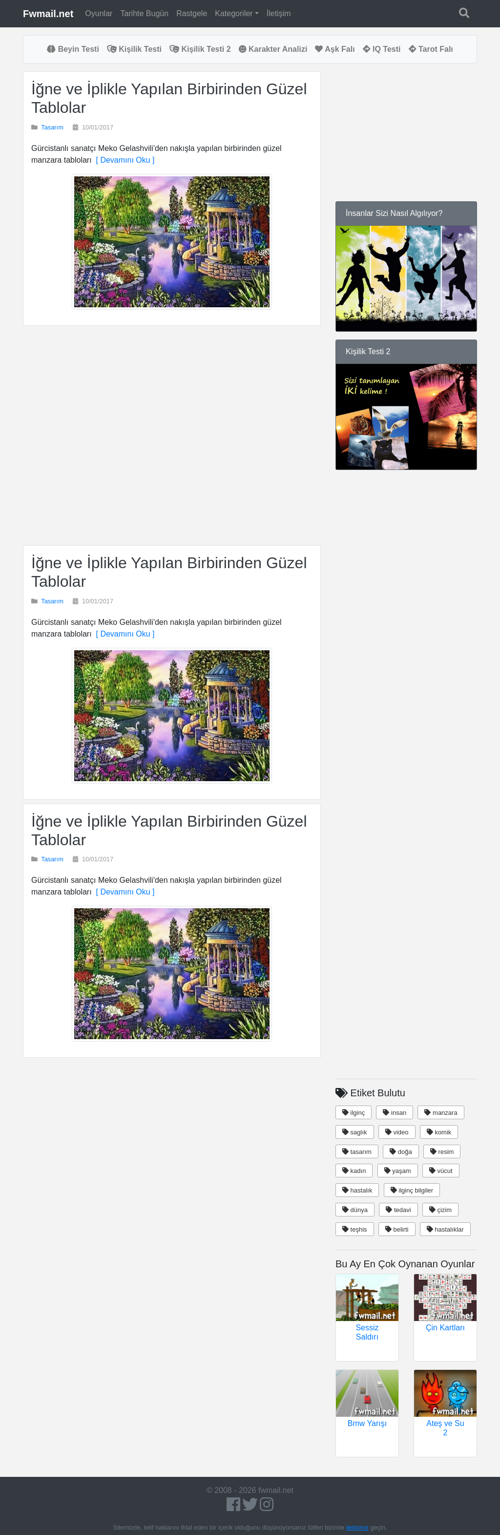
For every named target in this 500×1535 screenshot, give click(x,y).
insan (394, 1112)
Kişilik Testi (134, 49)
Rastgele (191, 13)
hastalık (357, 1190)
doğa (401, 1151)
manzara (440, 1112)
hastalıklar (445, 1229)
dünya (355, 1210)
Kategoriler (233, 13)
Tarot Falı (431, 49)
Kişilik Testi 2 (200, 49)
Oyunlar (98, 13)
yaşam (397, 1170)
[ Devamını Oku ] (123, 160)
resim (442, 1151)
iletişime (357, 1527)
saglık (354, 1132)
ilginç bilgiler (412, 1190)
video (397, 1132)
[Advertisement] (172, 435)
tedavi (398, 1210)
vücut (441, 1170)
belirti (397, 1229)
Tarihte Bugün (144, 13)
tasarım (357, 1151)
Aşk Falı (334, 49)
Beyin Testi (73, 49)
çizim (440, 1210)
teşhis (354, 1229)
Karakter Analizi (273, 49)
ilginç (353, 1112)
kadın (354, 1170)
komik (439, 1132)
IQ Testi (382, 49)
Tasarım (52, 127)
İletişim (279, 13)
